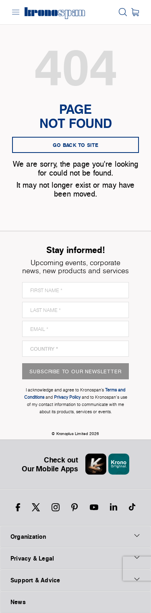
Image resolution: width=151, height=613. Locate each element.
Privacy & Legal (75, 558)
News (18, 602)
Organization (75, 536)
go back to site (76, 145)
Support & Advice (75, 579)
